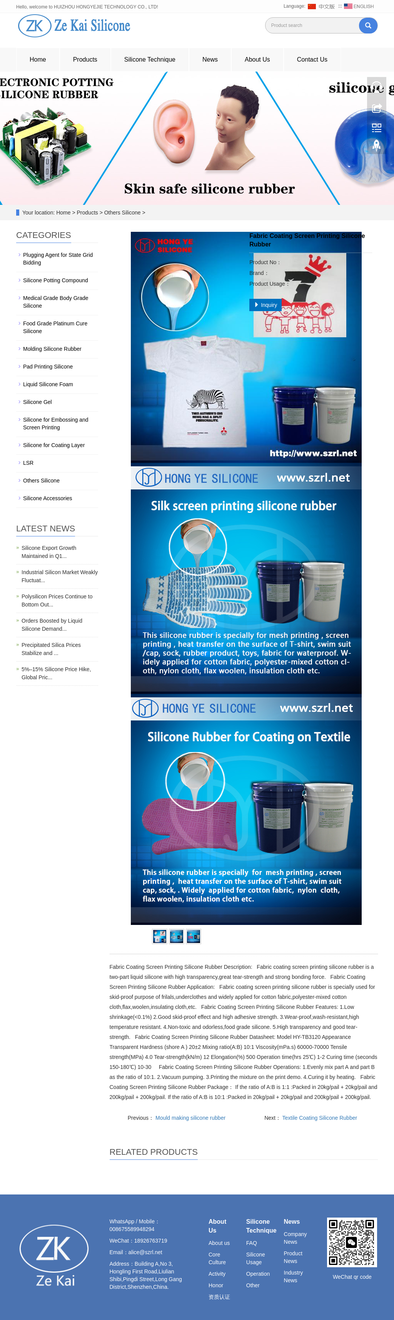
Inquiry (265, 305)
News (210, 59)
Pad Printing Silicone (48, 367)
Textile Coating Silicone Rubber (319, 1118)
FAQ (251, 1243)
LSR (28, 463)
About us (219, 1243)
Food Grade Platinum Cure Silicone (55, 327)
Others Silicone (41, 480)
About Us (257, 59)
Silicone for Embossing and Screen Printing (55, 424)
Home (38, 59)
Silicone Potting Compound (55, 280)
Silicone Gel (37, 402)
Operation (258, 1274)
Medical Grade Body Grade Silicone (55, 302)
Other (253, 1285)
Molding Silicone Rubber (52, 349)
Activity (217, 1274)
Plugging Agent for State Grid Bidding (58, 259)
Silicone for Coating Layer (54, 445)
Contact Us (312, 59)
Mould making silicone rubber (189, 1118)
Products (85, 59)
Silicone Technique (149, 59)
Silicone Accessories (47, 498)
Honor (216, 1285)
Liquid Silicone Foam (48, 384)
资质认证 (219, 1297)
